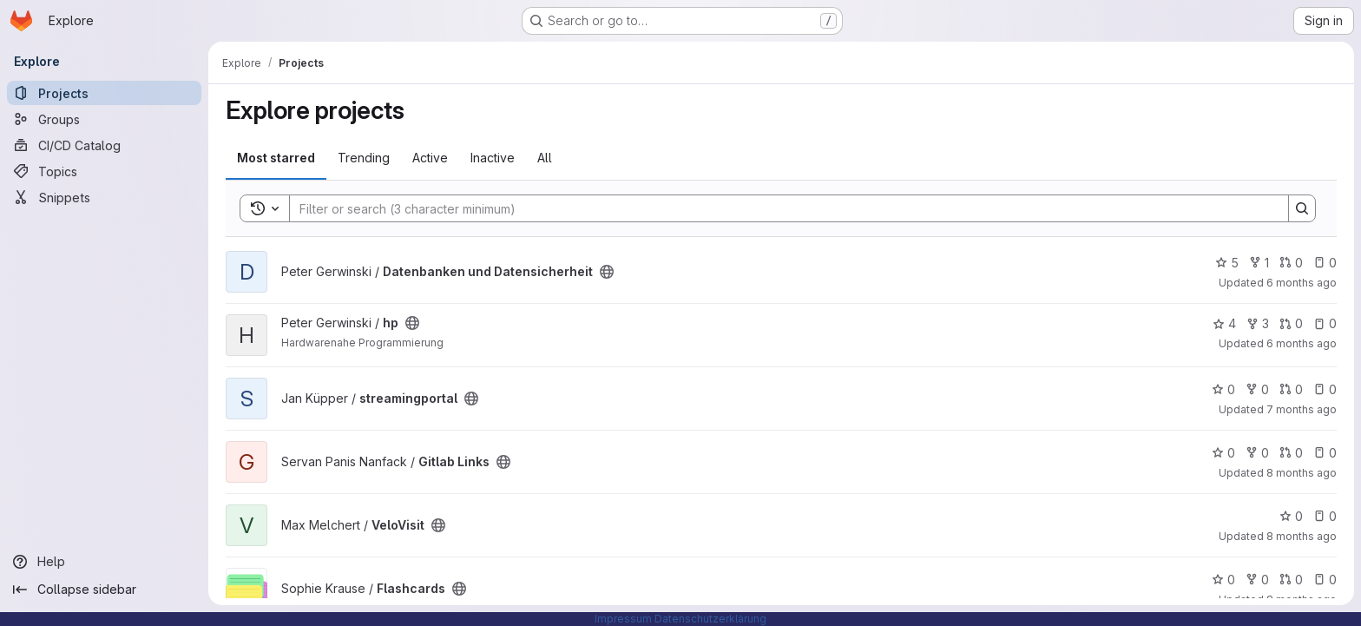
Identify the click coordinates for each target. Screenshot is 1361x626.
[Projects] (104, 93)
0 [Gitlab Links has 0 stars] (1223, 452)
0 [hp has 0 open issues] (1325, 323)
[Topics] (104, 171)
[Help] (104, 562)
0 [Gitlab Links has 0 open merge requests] (1291, 452)
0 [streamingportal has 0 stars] (1223, 389)
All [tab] (544, 157)
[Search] (780, 208)
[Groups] (104, 119)
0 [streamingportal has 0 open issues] (1325, 389)
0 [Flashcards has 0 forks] (1257, 579)
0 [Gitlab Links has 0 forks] (1257, 452)
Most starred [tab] (276, 157)
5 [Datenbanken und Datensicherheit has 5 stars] (1227, 262)
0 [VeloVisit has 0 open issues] (1325, 516)
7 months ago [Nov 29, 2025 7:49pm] (1301, 409)
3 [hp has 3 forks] (1257, 323)
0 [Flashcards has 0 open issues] (1325, 579)
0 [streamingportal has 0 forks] (1257, 389)
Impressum (623, 618)
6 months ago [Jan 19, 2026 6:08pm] (1301, 282)
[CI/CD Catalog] (104, 145)
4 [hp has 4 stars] (1224, 323)
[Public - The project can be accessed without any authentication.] (607, 272)
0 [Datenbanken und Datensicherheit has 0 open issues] (1325, 262)
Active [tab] (430, 157)
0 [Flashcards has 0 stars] (1223, 579)
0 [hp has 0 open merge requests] (1291, 323)
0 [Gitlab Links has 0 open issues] (1325, 452)
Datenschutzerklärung (710, 618)
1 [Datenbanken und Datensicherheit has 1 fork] (1259, 262)
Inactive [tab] (492, 157)
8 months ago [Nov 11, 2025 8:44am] (1301, 536)
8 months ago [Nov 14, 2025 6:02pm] (1301, 472)
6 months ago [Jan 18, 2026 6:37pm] (1301, 343)
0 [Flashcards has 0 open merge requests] (1291, 579)
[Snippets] (104, 197)
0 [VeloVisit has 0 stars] (1291, 516)
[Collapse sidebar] (104, 589)
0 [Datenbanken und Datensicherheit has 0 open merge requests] (1291, 262)
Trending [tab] (364, 157)
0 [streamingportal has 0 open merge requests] (1291, 389)
